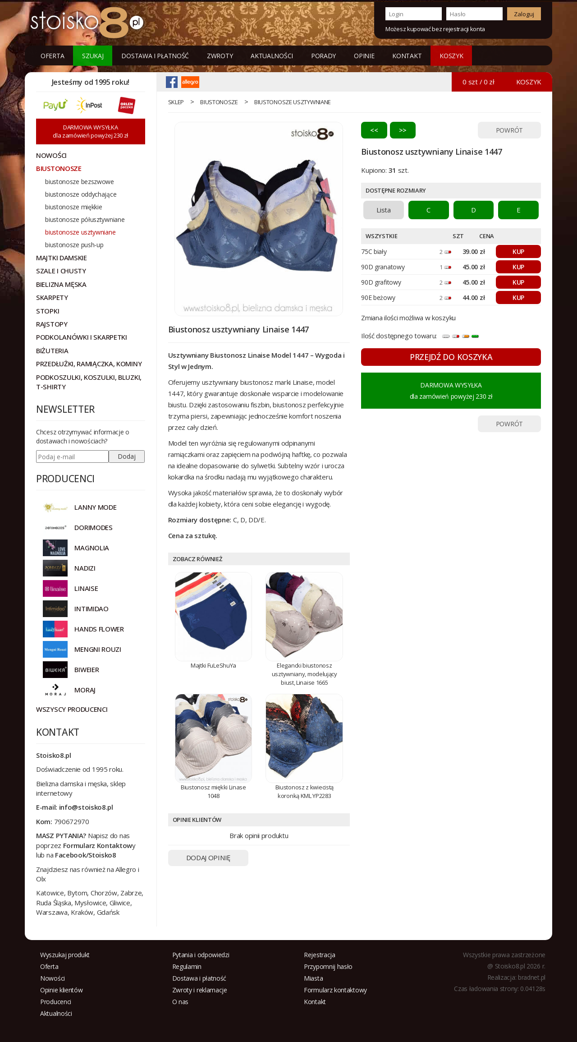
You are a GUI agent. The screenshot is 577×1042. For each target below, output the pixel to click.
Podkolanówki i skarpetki (81, 336)
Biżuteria (52, 350)
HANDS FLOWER (99, 628)
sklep (176, 102)
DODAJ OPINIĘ (208, 857)
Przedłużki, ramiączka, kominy (89, 363)
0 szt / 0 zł (478, 81)
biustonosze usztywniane (292, 102)
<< (374, 129)
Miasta (313, 978)
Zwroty (220, 55)
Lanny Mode (95, 507)
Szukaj (92, 55)
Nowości (52, 978)
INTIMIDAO (91, 608)
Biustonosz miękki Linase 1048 (213, 791)
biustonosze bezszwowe (79, 181)
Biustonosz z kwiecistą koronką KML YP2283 (304, 791)
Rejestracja (319, 954)
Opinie (364, 55)
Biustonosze (219, 102)
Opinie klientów (61, 990)
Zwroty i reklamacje (199, 990)
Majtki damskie (61, 257)
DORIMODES (93, 527)
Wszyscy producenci (72, 709)
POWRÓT (509, 130)
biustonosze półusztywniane (84, 219)
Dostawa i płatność (155, 55)
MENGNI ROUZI (97, 649)
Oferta (52, 55)
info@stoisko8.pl (86, 806)
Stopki (47, 310)
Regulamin (186, 966)
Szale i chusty (61, 270)
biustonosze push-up (74, 244)
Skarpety (52, 297)
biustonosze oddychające (80, 194)
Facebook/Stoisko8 (85, 854)
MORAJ (85, 689)
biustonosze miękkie (73, 207)
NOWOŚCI (51, 155)
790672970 (71, 821)
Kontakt (406, 55)
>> (403, 129)
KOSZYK (451, 55)
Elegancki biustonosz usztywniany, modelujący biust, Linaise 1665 (304, 673)
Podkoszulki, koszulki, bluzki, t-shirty (89, 382)
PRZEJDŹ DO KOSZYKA (451, 356)
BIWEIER (86, 669)
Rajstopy (52, 323)
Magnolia (91, 547)
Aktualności (272, 55)
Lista (383, 209)
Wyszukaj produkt (65, 954)
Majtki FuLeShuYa (213, 665)
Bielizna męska (61, 284)
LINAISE (86, 588)
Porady (323, 55)
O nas (180, 1001)
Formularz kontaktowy (335, 990)
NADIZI (84, 567)
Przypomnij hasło (328, 966)
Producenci (55, 1001)
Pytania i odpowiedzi (200, 954)
